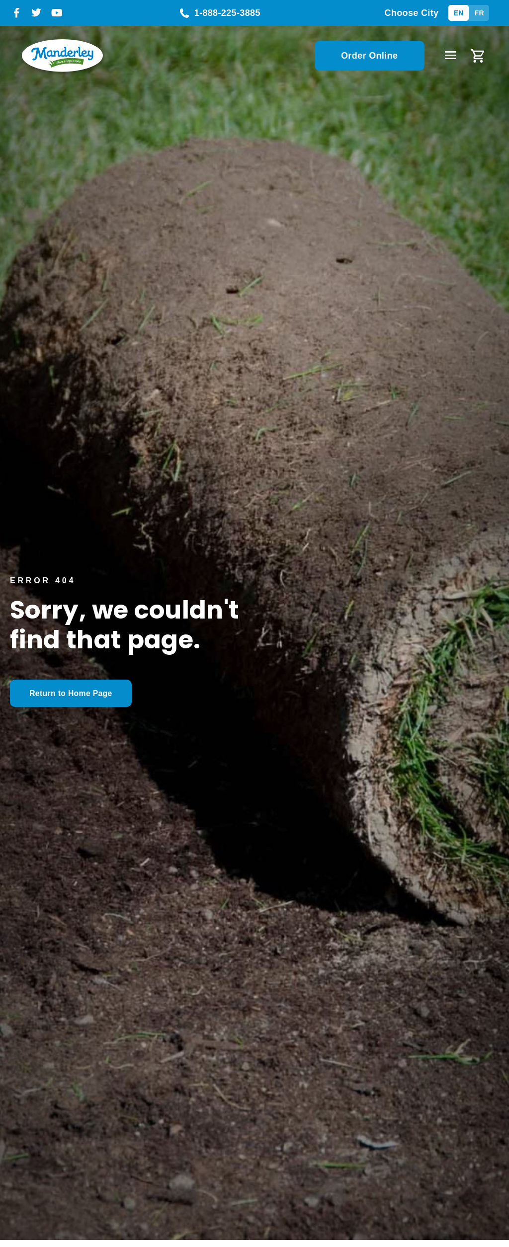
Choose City (411, 13)
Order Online (369, 56)
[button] (450, 56)
